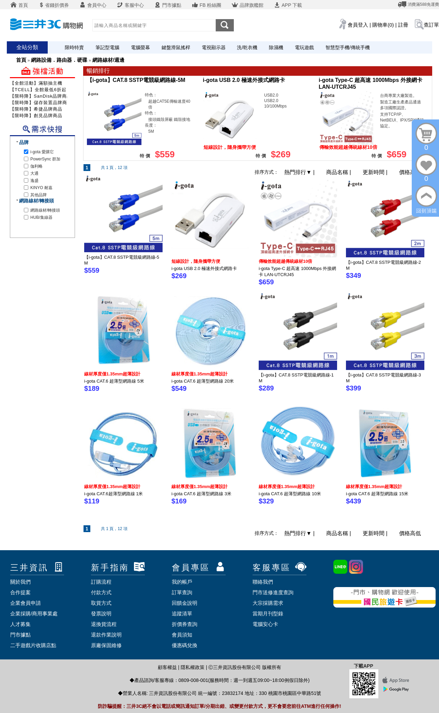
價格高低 (410, 172)
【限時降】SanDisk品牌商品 (41, 96)
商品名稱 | (339, 172)
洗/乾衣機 (247, 47)
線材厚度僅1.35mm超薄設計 (112, 373)
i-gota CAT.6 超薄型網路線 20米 (202, 381)
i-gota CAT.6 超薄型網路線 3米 (201, 493)
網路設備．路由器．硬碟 (59, 60)
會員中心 (92, 5)
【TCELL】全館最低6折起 (38, 89)
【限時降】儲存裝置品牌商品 (41, 102)
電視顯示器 (214, 47)
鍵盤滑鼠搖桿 (176, 47)
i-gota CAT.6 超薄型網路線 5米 (114, 381)
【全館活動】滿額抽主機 (36, 83)
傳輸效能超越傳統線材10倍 (285, 261)
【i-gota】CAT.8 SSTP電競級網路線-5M (136, 80)
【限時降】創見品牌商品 (36, 115)
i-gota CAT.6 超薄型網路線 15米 (377, 493)
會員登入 (358, 25)
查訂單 (431, 25)
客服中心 (130, 5)
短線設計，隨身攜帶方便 (195, 261)
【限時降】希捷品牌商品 (36, 109)
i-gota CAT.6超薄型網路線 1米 (113, 493)
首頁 (19, 5)
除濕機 (276, 47)
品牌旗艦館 (247, 5)
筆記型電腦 (107, 47)
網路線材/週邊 (108, 60)
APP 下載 (288, 5)
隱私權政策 (193, 667)
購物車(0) (383, 25)
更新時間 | (376, 172)
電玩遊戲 (304, 47)
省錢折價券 (53, 5)
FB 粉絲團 (207, 5)
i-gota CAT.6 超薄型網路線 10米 (290, 493)
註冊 (403, 25)
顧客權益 (167, 667)
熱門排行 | (300, 172)
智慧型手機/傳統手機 (348, 47)
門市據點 (167, 5)
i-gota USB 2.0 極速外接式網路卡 (244, 80)
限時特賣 (74, 47)
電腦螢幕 (140, 47)
